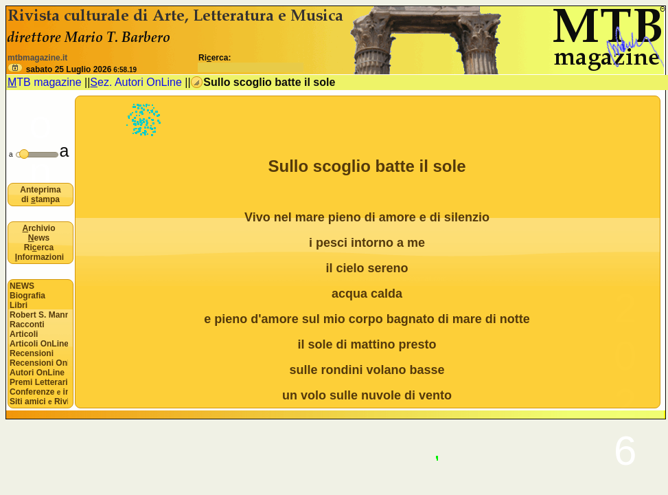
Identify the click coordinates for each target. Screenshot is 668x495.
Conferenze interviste (39, 392)
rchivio (38, 228)
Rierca (39, 247)
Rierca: (250, 62)
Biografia (27, 295)
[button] (15, 67)
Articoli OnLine (39, 344)
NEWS (22, 286)
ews (38, 238)
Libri (18, 305)
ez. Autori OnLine (135, 82)
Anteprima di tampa (40, 194)
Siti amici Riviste (39, 401)
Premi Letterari (39, 382)
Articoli (24, 334)
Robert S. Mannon (39, 315)
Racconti (27, 324)
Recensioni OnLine (39, 363)
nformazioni (39, 257)
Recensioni (32, 353)
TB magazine (45, 82)
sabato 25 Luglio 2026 (81, 69)
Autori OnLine (37, 372)
